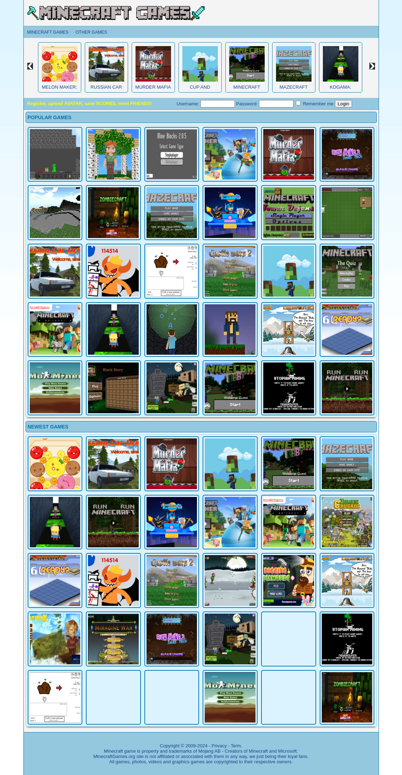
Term (236, 745)
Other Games (91, 32)
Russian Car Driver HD (106, 89)
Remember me (315, 103)
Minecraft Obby (246, 89)
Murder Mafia (153, 87)
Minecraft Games (47, 32)
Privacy (219, 745)
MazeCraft (294, 87)
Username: (206, 103)
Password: (264, 103)
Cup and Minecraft (200, 89)
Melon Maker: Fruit (59, 89)
